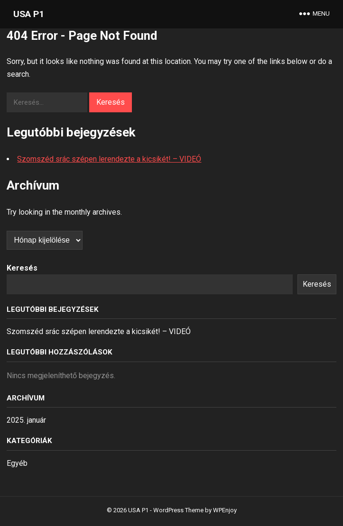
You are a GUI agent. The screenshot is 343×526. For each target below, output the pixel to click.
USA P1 (28, 14)
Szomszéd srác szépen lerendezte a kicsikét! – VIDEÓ (109, 158)
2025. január (26, 420)
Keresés (22, 267)
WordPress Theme (178, 510)
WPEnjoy (225, 510)
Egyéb (17, 463)
